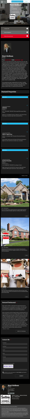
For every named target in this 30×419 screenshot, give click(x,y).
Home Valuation (7, 32)
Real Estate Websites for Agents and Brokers (17, 416)
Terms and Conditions (13, 407)
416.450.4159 (14, 8)
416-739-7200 (14, 9)
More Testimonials (21, 331)
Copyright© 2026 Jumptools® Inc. (6, 416)
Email (10, 10)
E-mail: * (4, 349)
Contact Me (6, 28)
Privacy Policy (3, 407)
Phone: (4, 353)
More (26, 216)
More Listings (25, 175)
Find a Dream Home (8, 36)
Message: (4, 356)
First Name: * (5, 342)
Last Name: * (5, 346)
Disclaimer (8, 407)
